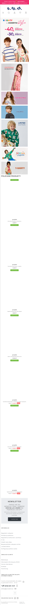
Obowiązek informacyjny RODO (10, 562)
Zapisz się (14, 519)
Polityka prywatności (7, 535)
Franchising (4, 568)
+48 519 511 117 (8, 586)
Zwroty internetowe (7, 564)
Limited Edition (5, 546)
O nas (3, 539)
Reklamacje (4, 559)
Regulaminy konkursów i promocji (11, 537)
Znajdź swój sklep (6, 542)
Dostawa (3, 566)
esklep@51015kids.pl (7, 588)
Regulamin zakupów (7, 533)
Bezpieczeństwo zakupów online (10, 544)
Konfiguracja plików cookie (9, 548)
